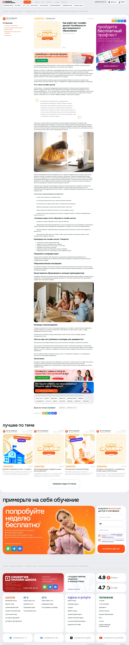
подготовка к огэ (47, 600)
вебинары (70, 401)
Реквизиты (123, 644)
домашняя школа (8, 5)
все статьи (39, 398)
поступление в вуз (30, 611)
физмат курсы (72, 611)
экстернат (18, 5)
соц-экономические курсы (76, 621)
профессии (78, 401)
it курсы (70, 607)
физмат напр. (9, 604)
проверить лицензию (74, 589)
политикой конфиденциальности (112, 536)
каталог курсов (44, 5)
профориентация (67, 5)
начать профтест (111, 66)
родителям (54, 398)
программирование (55, 5)
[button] (101, 523)
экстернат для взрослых (13, 621)
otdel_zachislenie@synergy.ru (13, 585)
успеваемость (40, 401)
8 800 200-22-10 (31, 588)
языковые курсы (73, 604)
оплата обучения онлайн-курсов (104, 625)
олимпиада (86, 401)
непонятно (72, 407)
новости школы (104, 611)
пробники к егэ (28, 604)
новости (49, 2)
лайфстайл (62, 398)
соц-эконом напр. (11, 614)
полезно (62, 408)
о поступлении (104, 604)
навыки (55, 401)
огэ (28, 5)
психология (62, 401)
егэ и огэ (48, 401)
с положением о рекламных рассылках (113, 540)
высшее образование (106, 614)
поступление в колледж (50, 607)
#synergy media (50, 18)
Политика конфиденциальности (96, 644)
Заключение (7, 35)
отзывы (56, 2)
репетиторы (34, 5)
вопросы (64, 2)
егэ (24, 5)
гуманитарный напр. (12, 607)
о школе (37, 2)
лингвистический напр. (13, 611)
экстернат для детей (12, 618)
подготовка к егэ (29, 600)
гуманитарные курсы (75, 614)
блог (43, 2)
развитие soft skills (74, 625)
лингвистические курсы (76, 618)
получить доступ (111, 548)
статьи (101, 621)
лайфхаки (81, 398)
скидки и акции (78, 5)
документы (102, 607)
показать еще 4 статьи (64, 483)
